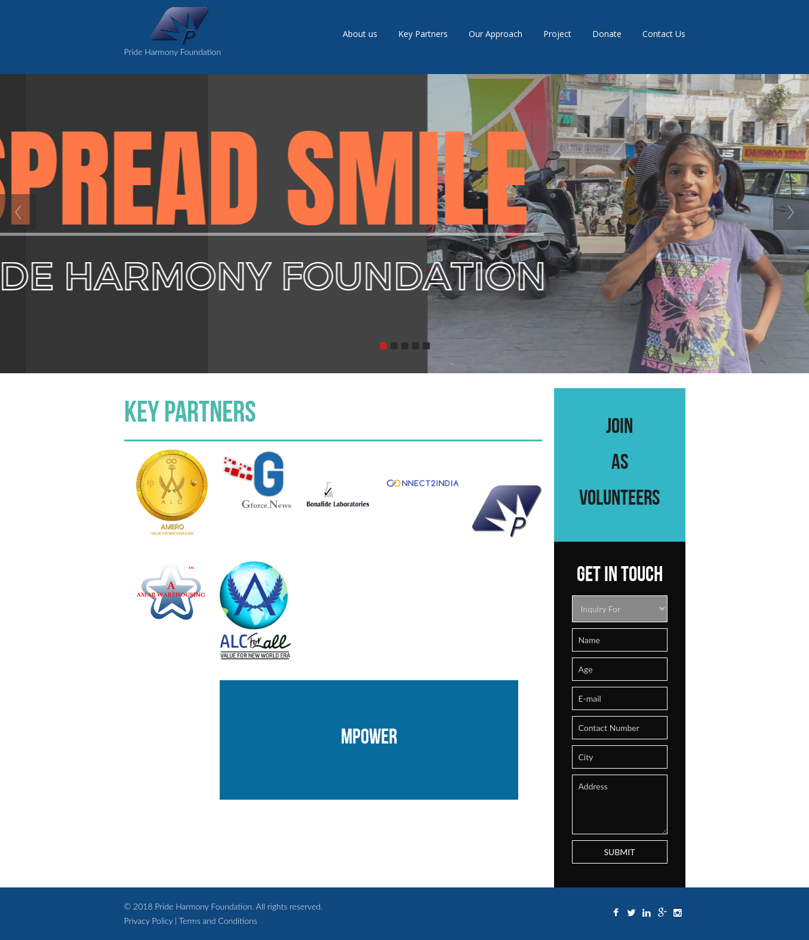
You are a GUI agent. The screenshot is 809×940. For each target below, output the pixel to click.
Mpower (369, 736)
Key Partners (423, 33)
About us (360, 33)
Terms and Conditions (218, 921)
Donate (607, 33)
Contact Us (663, 33)
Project (557, 33)
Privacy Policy (150, 921)
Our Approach (495, 33)
